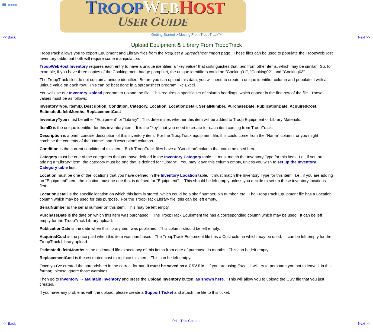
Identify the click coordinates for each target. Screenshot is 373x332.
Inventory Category (182, 156)
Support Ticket (159, 292)
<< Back (9, 37)
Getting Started (163, 35)
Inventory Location (179, 175)
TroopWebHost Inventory (64, 66)
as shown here (209, 279)
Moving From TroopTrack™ (200, 35)
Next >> (364, 37)
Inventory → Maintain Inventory (90, 279)
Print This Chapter (186, 321)
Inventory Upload (85, 93)
